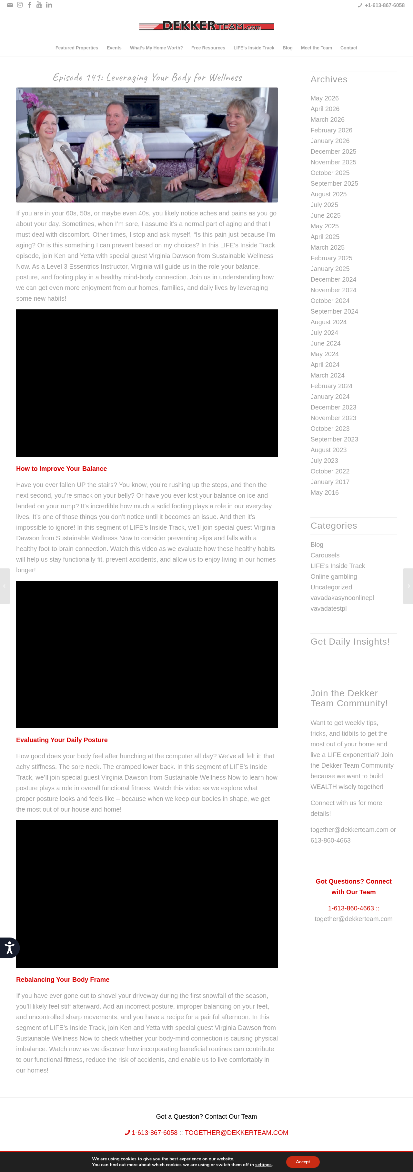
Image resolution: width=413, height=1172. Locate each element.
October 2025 (329, 172)
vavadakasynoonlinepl (342, 597)
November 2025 (333, 162)
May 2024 (324, 354)
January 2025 (329, 268)
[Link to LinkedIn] (49, 5)
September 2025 (334, 183)
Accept (303, 1162)
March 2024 (327, 375)
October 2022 (329, 471)
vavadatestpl (328, 608)
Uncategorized (331, 587)
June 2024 (325, 343)
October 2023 (329, 428)
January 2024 (329, 396)
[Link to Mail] (10, 5)
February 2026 (331, 130)
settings (263, 1165)
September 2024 (334, 311)
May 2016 (324, 492)
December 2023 (333, 407)
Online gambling (333, 576)
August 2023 (328, 449)
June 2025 (325, 215)
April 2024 (324, 364)
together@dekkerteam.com (354, 918)
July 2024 (324, 332)
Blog (316, 544)
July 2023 (324, 460)
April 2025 (324, 236)
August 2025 (328, 194)
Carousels (324, 555)
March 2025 (327, 247)
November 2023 (333, 417)
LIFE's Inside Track (337, 565)
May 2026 (324, 98)
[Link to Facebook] (29, 5)
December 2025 (333, 151)
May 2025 (324, 226)
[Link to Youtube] (39, 5)
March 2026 (327, 119)
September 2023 (334, 439)
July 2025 (324, 204)
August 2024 (328, 322)
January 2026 (329, 140)
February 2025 (331, 258)
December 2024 (333, 279)
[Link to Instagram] (20, 5)
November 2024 (333, 290)
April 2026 (324, 108)
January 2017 (329, 481)
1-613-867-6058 (151, 1132)
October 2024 (329, 300)
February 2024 (331, 385)
